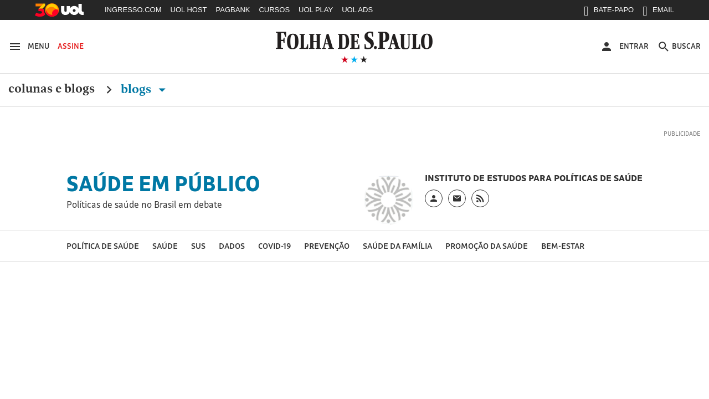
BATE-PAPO (609, 12)
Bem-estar (562, 246)
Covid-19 (274, 246)
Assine (71, 46)
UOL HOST (189, 10)
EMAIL (658, 12)
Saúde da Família (397, 246)
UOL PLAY (316, 10)
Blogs (145, 89)
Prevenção (327, 246)
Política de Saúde (102, 246)
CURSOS (274, 10)
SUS (198, 246)
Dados (232, 246)
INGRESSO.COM (133, 10)
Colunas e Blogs (51, 89)
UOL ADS (357, 10)
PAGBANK (233, 10)
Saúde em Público (163, 183)
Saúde (165, 246)
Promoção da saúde (486, 246)
